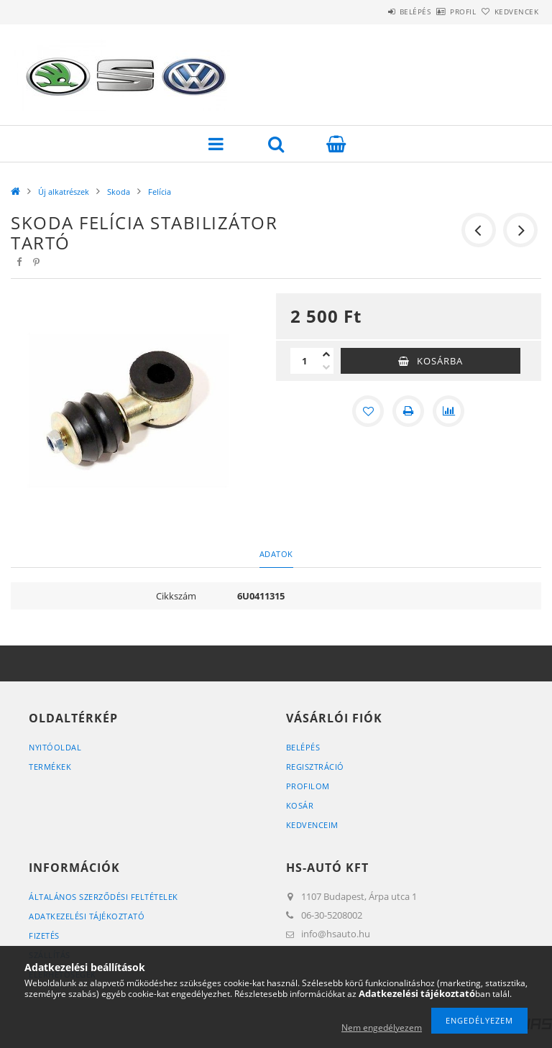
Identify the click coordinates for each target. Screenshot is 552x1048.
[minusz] (326, 367)
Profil (439, 11)
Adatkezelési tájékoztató (86, 916)
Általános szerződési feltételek (103, 896)
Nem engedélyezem (381, 1027)
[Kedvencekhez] (368, 411)
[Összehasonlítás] (448, 411)
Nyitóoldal (55, 747)
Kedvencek (509, 11)
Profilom (308, 786)
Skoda (118, 191)
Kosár (300, 805)
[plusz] (326, 354)
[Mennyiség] (304, 361)
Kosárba (440, 360)
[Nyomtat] (408, 411)
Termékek (50, 766)
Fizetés (44, 935)
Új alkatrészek (63, 191)
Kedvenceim (312, 824)
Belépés (375, 11)
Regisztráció (315, 766)
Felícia (159, 191)
